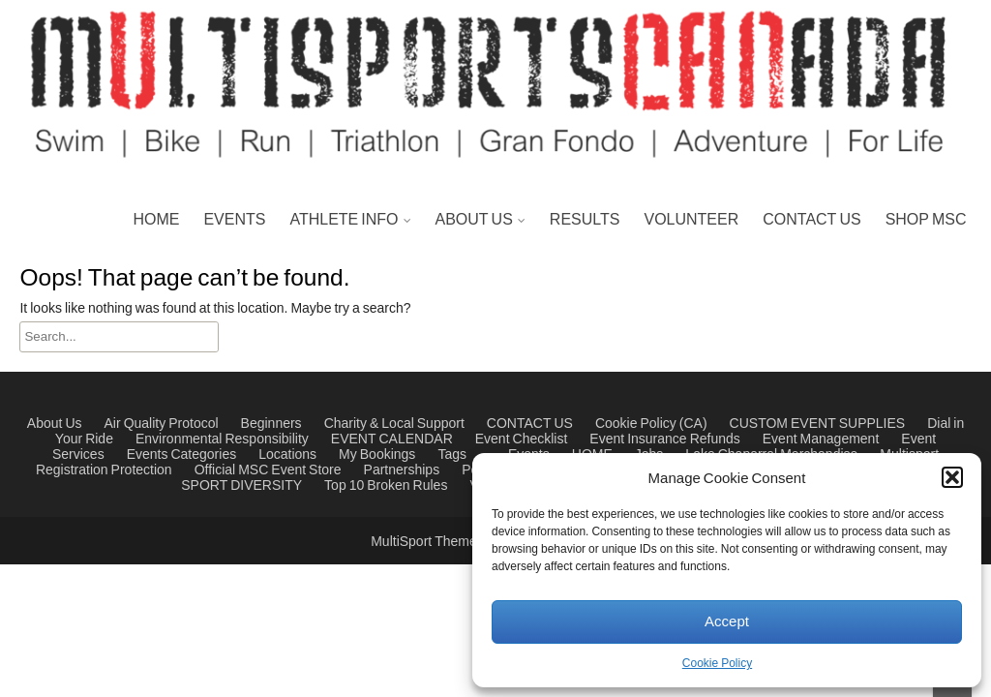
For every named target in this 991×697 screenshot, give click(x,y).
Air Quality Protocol (162, 424)
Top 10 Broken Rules (385, 486)
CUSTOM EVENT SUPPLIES (818, 424)
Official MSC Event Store (268, 470)
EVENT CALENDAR (392, 439)
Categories (203, 455)
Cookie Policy (717, 663)
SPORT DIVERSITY (241, 486)
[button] (952, 477)
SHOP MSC (926, 219)
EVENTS (234, 219)
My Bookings (377, 455)
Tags (451, 455)
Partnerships (402, 470)
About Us (54, 424)
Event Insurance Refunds (664, 439)
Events (147, 455)
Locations (287, 455)
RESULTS (585, 219)
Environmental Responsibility (222, 439)
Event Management (821, 439)
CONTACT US (811, 219)
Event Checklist (521, 439)
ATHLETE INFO (343, 219)
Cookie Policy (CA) (651, 424)
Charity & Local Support (394, 424)
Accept (727, 622)
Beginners (271, 424)
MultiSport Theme (425, 542)
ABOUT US (474, 219)
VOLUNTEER (691, 219)
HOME (156, 219)
